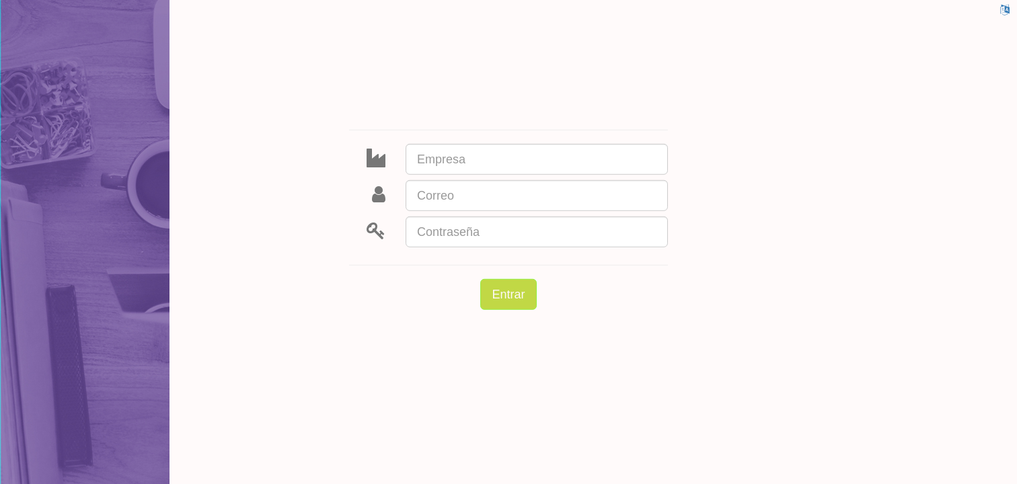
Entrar (508, 294)
